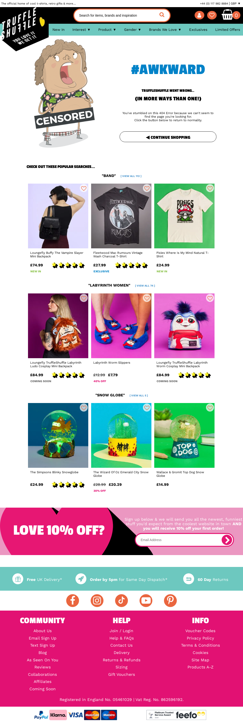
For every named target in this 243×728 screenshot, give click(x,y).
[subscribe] (227, 540)
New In (58, 30)
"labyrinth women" (121, 285)
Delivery (122, 653)
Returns (205, 579)
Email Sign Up (42, 638)
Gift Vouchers (121, 675)
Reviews (42, 667)
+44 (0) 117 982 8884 (214, 3)
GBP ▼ (236, 3)
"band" (121, 175)
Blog (42, 653)
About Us (42, 631)
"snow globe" (121, 395)
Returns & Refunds (121, 660)
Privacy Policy (200, 638)
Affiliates (42, 682)
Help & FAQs (121, 638)
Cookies (200, 653)
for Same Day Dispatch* (121, 579)
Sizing (121, 667)
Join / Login (121, 631)
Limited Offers (227, 30)
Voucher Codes (200, 631)
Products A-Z (200, 667)
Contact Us (121, 646)
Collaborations (42, 675)
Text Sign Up (42, 646)
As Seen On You (42, 660)
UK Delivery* (37, 579)
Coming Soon (42, 689)
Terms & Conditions (200, 646)
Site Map (200, 660)
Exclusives (198, 30)
